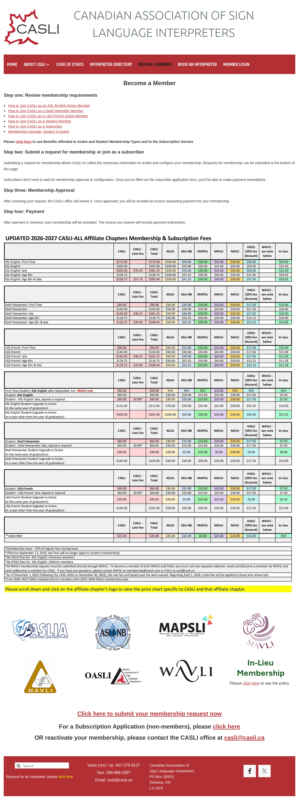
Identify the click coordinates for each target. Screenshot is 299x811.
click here (24, 142)
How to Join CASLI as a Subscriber (35, 126)
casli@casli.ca (244, 737)
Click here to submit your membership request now (149, 713)
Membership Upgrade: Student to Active (38, 132)
